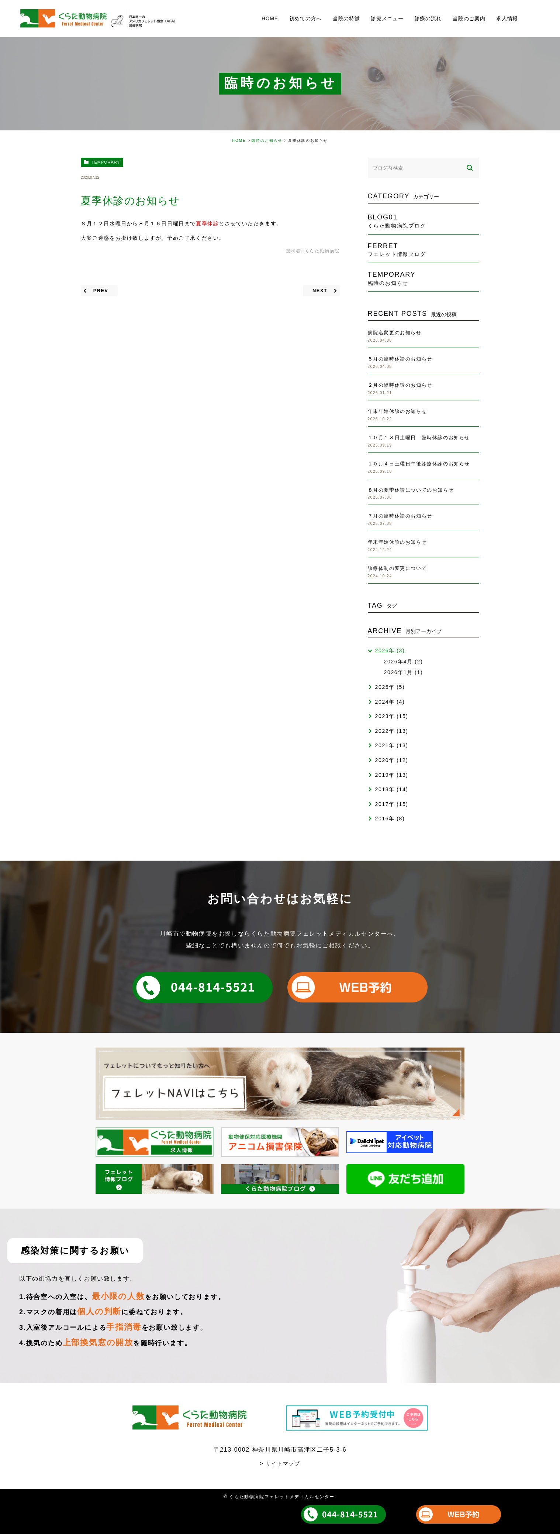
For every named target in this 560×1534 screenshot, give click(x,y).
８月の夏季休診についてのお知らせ (411, 490)
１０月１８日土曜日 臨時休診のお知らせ (419, 437)
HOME (239, 141)
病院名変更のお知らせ (395, 332)
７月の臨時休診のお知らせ (400, 516)
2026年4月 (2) (403, 661)
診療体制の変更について (397, 568)
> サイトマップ (280, 1463)
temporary (105, 162)
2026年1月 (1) (403, 672)
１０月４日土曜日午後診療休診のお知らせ (419, 464)
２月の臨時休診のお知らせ (400, 385)
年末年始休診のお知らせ (397, 411)
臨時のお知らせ (267, 141)
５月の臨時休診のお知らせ (400, 359)
